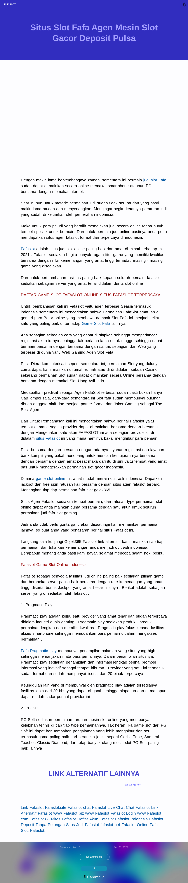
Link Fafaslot (32, 807)
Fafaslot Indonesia (131, 819)
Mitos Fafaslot (63, 819)
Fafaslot (28, 249)
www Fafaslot (97, 813)
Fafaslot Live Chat (108, 807)
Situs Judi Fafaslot (82, 824)
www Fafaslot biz (68, 813)
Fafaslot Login (123, 813)
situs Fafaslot (48, 438)
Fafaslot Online (135, 824)
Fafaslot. (37, 830)
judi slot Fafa (154, 180)
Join (94, 868)
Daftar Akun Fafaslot (95, 819)
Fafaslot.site (55, 807)
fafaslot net (110, 824)
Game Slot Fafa (96, 323)
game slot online (50, 478)
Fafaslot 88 (40, 819)
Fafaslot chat (79, 807)
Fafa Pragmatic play (39, 650)
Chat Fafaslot (138, 807)
